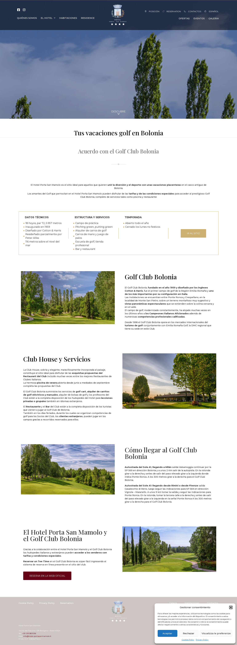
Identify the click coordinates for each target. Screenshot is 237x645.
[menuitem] (209, 11)
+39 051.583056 (29, 633)
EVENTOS (199, 18)
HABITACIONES (68, 18)
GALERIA (214, 18)
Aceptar (167, 633)
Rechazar (188, 633)
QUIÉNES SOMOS (27, 18)
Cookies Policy (188, 640)
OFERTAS (184, 18)
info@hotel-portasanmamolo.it (37, 636)
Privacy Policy (202, 640)
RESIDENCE (88, 18)
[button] (230, 607)
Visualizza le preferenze (216, 633)
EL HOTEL (48, 18)
